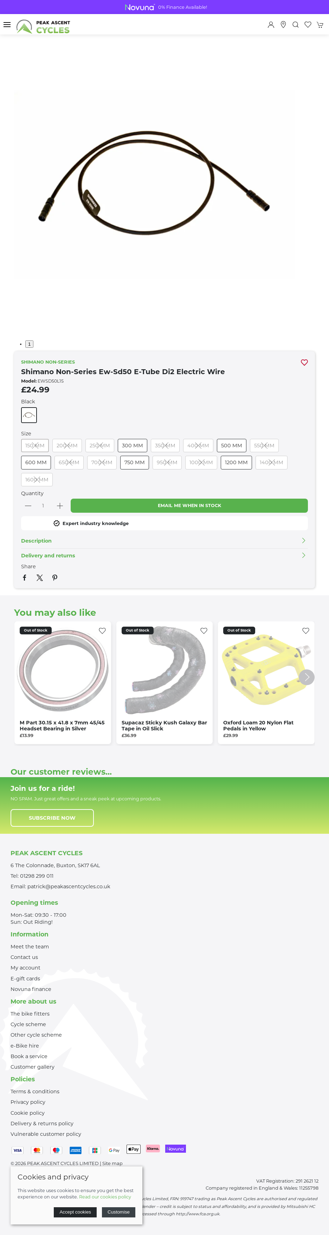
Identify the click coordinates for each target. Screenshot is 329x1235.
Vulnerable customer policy (46, 1134)
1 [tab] (29, 344)
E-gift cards (25, 978)
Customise (119, 1212)
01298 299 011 (36, 876)
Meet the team (30, 946)
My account (25, 968)
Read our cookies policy (105, 1196)
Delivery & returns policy (42, 1123)
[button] (7, 24)
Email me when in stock (189, 505)
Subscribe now (52, 818)
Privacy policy (28, 1102)
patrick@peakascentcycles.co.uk (68, 886)
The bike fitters (30, 1014)
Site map (112, 1163)
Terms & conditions (35, 1091)
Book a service (29, 1056)
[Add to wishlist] (102, 630)
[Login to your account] (271, 24)
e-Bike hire (25, 1046)
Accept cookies (75, 1212)
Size (26, 433)
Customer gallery (32, 1067)
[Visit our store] (283, 24)
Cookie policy (28, 1113)
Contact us (24, 957)
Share (28, 566)
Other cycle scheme (36, 1035)
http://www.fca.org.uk (197, 1213)
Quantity (32, 493)
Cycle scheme (28, 1024)
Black (28, 401)
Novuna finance (31, 989)
